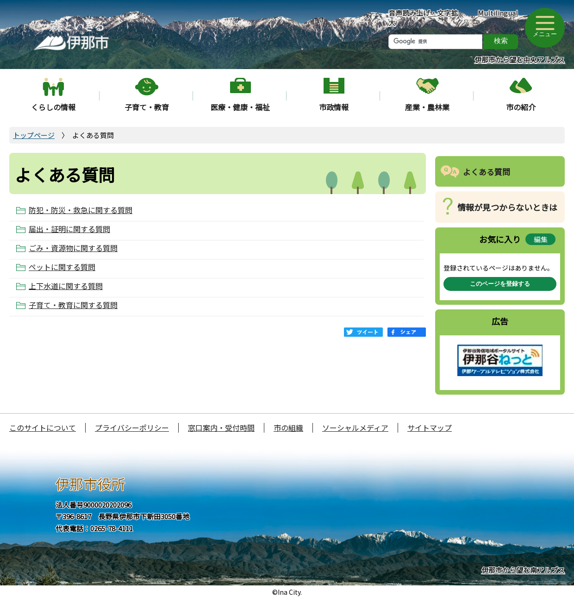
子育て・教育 (147, 107)
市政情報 (334, 107)
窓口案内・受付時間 (221, 427)
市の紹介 (521, 107)
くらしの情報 (53, 107)
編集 (541, 239)
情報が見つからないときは (507, 207)
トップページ (34, 135)
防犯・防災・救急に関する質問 (80, 210)
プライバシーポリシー (132, 427)
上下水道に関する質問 (66, 286)
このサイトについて (42, 427)
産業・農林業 (427, 107)
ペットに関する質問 (62, 267)
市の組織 (288, 427)
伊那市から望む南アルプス (523, 570)
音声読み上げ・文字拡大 (423, 17)
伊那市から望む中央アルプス (519, 59)
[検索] (435, 42)
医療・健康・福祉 (240, 107)
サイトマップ (429, 427)
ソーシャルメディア (355, 427)
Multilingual (498, 13)
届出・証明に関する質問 (69, 229)
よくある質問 (486, 171)
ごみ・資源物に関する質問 (73, 248)
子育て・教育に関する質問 (73, 305)
